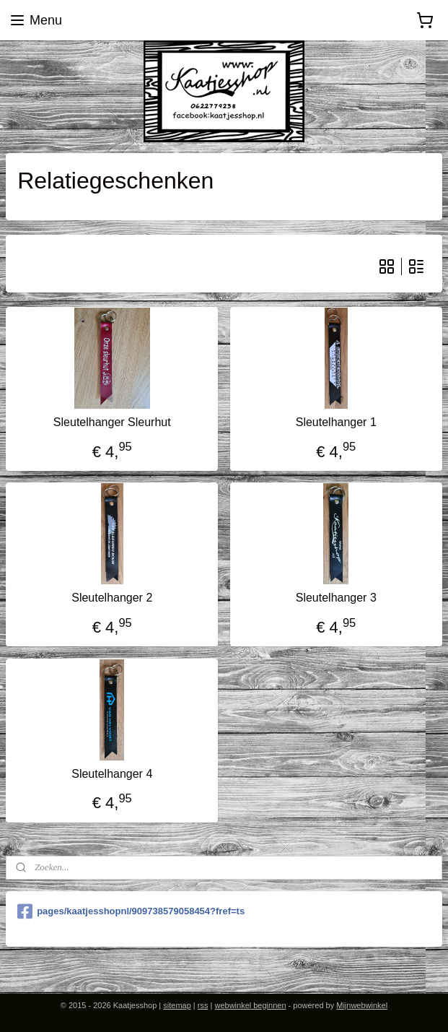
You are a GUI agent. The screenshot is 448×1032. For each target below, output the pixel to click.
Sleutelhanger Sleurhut (112, 422)
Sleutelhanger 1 (336, 422)
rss (203, 1005)
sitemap (177, 1005)
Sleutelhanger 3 (336, 598)
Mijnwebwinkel (361, 1005)
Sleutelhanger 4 (111, 774)
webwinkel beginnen (250, 1005)
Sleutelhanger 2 (111, 598)
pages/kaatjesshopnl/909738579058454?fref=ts (131, 911)
